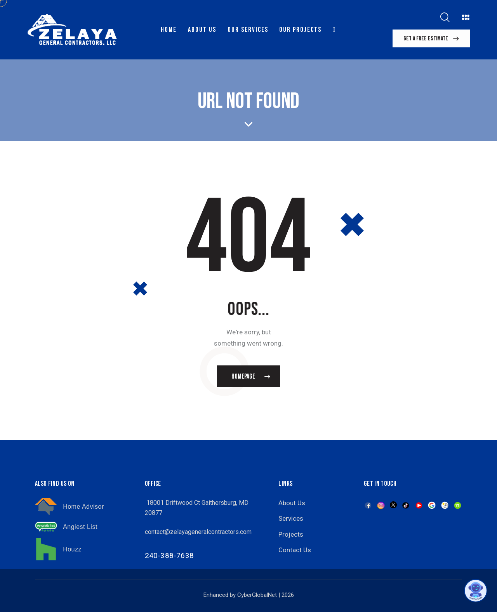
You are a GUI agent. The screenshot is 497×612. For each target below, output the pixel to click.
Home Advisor (83, 506)
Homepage (243, 376)
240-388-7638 (169, 555)
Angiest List (80, 526)
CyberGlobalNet (257, 594)
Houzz (72, 549)
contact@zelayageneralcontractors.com (198, 532)
